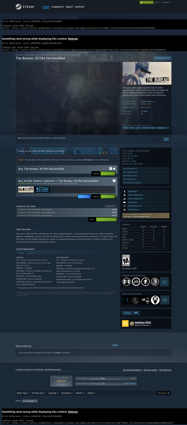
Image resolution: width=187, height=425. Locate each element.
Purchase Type (37, 392)
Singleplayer (161, 131)
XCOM (133, 280)
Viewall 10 (165, 257)
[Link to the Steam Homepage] (27, 9)
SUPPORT (80, 7)
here (58, 350)
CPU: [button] (129, 400)
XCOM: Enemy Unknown (67, 187)
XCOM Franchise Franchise (46, 58)
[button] (145, 178)
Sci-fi (138, 131)
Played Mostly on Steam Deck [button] (93, 400)
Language (52, 392)
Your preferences (165, 367)
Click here (87, 163)
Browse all (110, 209)
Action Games (30, 58)
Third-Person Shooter (148, 131)
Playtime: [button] (75, 400)
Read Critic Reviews (142, 323)
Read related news (130, 294)
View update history (130, 291)
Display (90, 392)
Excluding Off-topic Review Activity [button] (55, 400)
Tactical (132, 131)
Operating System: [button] (115, 400)
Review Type (22, 392)
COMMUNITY (57, 7)
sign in (157, 2)
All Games (19, 58)
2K (142, 117)
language (165, 2)
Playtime (79, 392)
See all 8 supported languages (132, 206)
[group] (93, 400)
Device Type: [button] (148, 400)
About (69, 7)
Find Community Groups (132, 301)
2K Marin (144, 114)
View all (115, 342)
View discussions (129, 298)
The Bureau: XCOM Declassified (44, 187)
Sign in (20, 141)
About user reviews (150, 367)
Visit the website (130, 287)
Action (126, 131)
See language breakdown (132, 367)
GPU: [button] (137, 400)
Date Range (66, 392)
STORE (45, 7)
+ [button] (167, 131)
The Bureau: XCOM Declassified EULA (136, 179)
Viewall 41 (164, 239)
